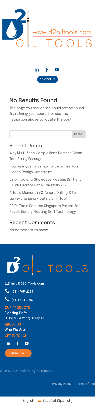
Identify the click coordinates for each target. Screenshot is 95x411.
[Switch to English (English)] (28, 401)
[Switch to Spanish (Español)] (55, 401)
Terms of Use (85, 384)
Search (78, 134)
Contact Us (47, 79)
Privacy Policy (61, 384)
